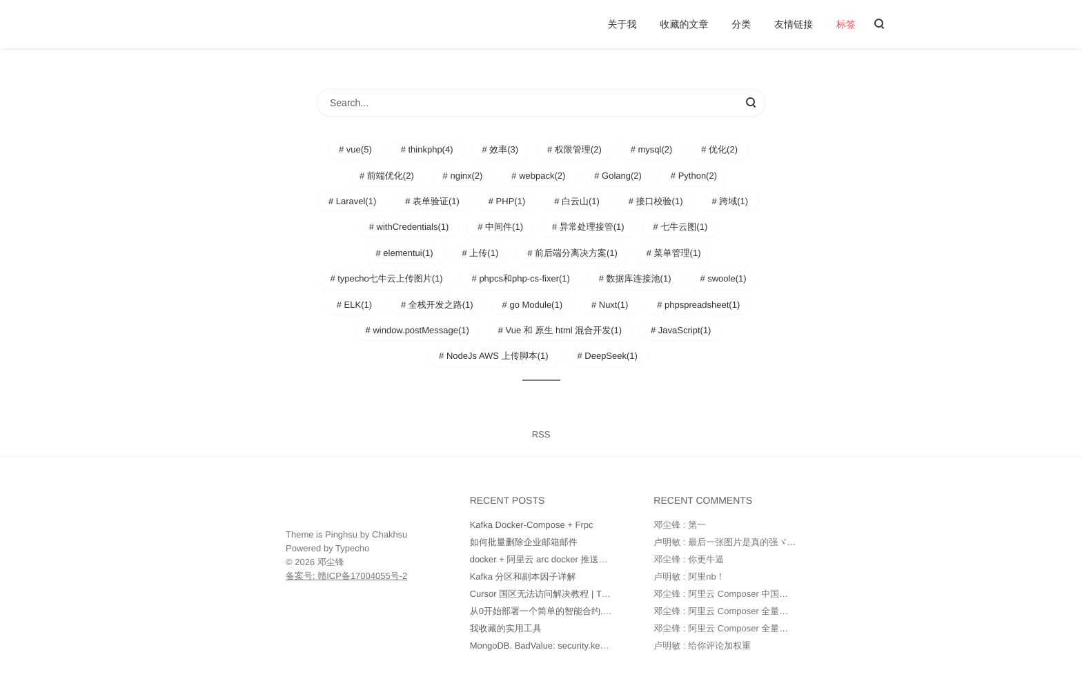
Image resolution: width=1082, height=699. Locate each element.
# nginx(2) (463, 175)
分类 (741, 24)
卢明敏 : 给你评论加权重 (702, 645)
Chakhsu (389, 534)
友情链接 (793, 24)
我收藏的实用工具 (506, 628)
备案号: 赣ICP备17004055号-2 (346, 576)
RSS (541, 434)
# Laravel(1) (352, 201)
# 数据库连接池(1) (635, 278)
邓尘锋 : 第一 (679, 525)
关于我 (622, 24)
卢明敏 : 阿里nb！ (689, 576)
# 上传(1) (480, 253)
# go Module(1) (532, 304)
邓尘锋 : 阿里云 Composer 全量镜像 (725, 611)
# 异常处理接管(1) (588, 226)
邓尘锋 (330, 562)
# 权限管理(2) (574, 149)
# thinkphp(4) (427, 149)
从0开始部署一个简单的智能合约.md (543, 611)
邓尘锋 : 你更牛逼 (688, 559)
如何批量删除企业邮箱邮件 (524, 542)
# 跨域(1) (729, 201)
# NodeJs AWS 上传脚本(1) (493, 356)
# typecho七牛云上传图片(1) (386, 278)
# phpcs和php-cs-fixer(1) (521, 278)
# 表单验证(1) (432, 201)
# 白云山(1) (577, 201)
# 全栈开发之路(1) (437, 304)
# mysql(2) (652, 149)
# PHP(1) (507, 201)
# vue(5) (355, 149)
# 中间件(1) (500, 226)
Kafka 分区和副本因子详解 (523, 576)
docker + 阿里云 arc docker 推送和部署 (548, 559)
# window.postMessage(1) (417, 330)
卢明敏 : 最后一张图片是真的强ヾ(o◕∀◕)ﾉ (738, 542)
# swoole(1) (723, 278)
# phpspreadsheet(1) (698, 304)
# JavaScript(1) (681, 330)
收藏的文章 (684, 24)
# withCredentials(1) (409, 226)
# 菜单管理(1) (674, 253)
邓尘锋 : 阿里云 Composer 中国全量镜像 (734, 594)
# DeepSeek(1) (607, 356)
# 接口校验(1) (656, 201)
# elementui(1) (404, 253)
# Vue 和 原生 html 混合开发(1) (560, 330)
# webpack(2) (538, 175)
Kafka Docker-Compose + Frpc (531, 525)
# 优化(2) (719, 149)
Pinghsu (341, 534)
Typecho (352, 548)
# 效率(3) (500, 149)
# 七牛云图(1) (680, 226)
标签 (846, 24)
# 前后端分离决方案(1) (572, 253)
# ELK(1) (354, 304)
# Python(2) (694, 175)
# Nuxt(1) (609, 304)
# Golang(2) (618, 175)
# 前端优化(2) (387, 175)
